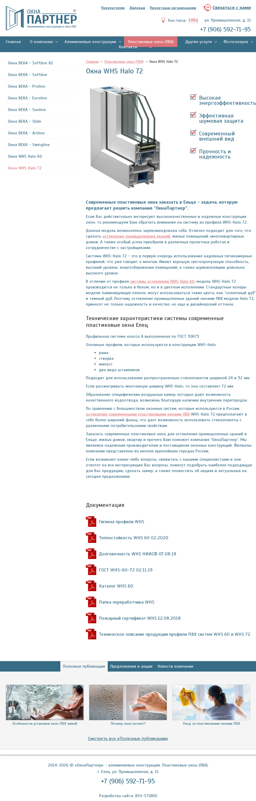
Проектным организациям (173, 8)
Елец (193, 20)
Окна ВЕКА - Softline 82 (30, 63)
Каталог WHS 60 (116, 586)
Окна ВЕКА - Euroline (27, 98)
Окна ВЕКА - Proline (26, 86)
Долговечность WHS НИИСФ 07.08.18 (137, 554)
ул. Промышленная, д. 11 (227, 20)
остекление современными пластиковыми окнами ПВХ (138, 414)
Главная (13, 41)
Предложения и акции (131, 666)
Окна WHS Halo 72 (25, 168)
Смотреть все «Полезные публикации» (128, 738)
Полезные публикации (84, 666)
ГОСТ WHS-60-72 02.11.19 (125, 570)
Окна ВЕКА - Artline (26, 133)
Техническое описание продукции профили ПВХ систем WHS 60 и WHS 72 (174, 634)
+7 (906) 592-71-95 (225, 29)
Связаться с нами (232, 7)
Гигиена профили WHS (121, 521)
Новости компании (175, 666)
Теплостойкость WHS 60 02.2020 (133, 538)
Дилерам (137, 8)
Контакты (128, 47)
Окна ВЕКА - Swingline (29, 144)
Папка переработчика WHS (126, 602)
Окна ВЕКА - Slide (24, 121)
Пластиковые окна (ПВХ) (151, 41)
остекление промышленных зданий (136, 236)
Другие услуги (198, 41)
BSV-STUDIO (146, 795)
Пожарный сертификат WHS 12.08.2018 (140, 618)
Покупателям (113, 8)
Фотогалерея (235, 41)
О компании (41, 41)
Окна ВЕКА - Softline (27, 74)
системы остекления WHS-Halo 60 (162, 281)
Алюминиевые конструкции (90, 41)
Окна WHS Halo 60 (25, 156)
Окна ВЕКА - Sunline (27, 109)
